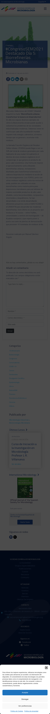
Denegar (25, 699)
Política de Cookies (17, 711)
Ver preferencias (25, 706)
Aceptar (25, 692)
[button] (46, 667)
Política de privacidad (31, 711)
